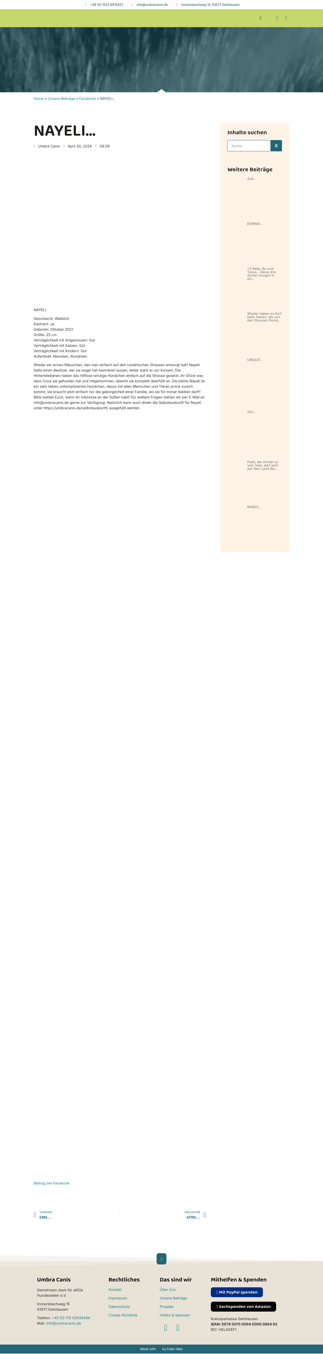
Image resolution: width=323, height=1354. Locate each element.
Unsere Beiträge (61, 98)
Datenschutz (119, 1306)
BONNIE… (255, 224)
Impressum (118, 1298)
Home (39, 98)
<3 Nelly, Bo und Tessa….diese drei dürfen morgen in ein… (261, 273)
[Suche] (276, 145)
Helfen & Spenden (175, 1315)
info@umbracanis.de (63, 1323)
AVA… (252, 179)
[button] (260, 18)
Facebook (87, 98)
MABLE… (254, 507)
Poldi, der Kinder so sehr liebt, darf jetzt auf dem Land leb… (262, 465)
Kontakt (115, 1289)
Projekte (167, 1306)
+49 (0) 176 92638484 (71, 1318)
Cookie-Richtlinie (123, 1315)
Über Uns (168, 1289)
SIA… (251, 412)
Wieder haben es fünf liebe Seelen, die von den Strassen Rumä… (264, 316)
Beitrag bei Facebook (52, 1183)
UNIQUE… (255, 360)
